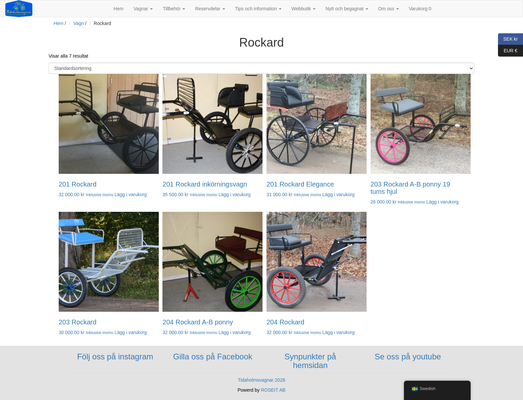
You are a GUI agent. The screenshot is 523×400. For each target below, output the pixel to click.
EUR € (507, 51)
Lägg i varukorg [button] (130, 194)
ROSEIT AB (273, 390)
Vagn (78, 23)
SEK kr (508, 39)
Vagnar (143, 8)
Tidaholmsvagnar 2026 (261, 380)
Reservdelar (210, 8)
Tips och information (258, 8)
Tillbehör (174, 8)
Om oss (388, 8)
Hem (119, 8)
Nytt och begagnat (347, 8)
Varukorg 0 (420, 8)
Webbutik (304, 8)
